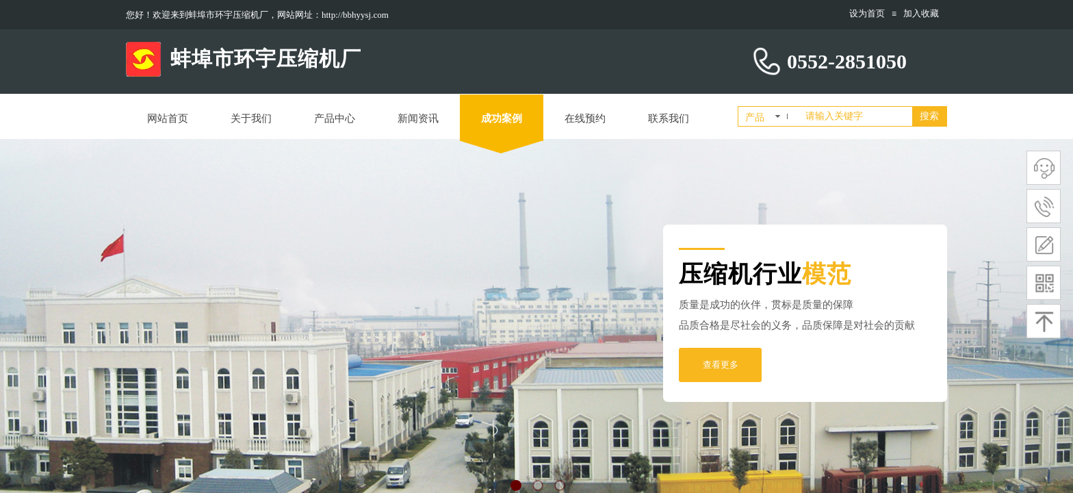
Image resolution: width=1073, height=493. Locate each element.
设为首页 (867, 13)
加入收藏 (921, 13)
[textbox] (856, 116)
